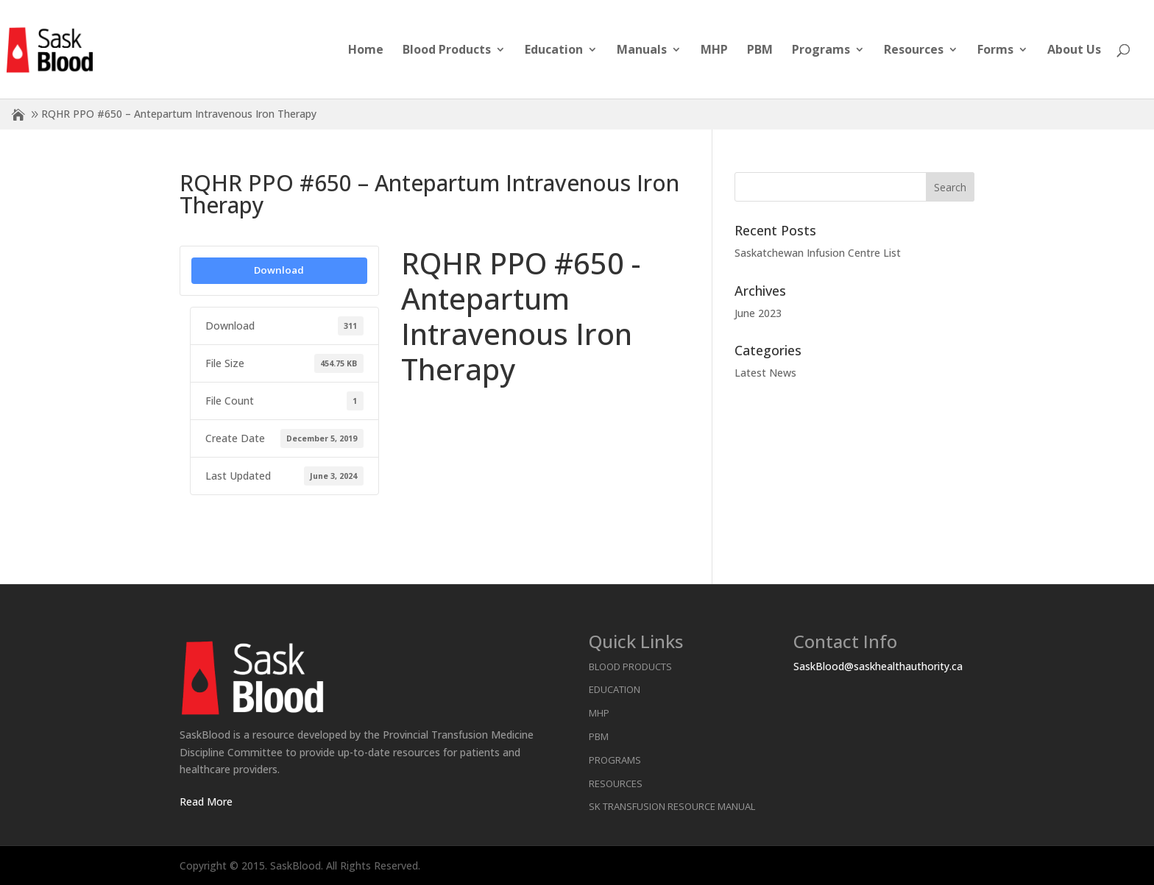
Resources (914, 50)
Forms (995, 50)
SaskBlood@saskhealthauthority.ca (878, 666)
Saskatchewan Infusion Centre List (817, 253)
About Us (1074, 50)
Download (279, 270)
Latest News (765, 373)
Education (554, 50)
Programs (821, 50)
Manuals (642, 50)
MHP (714, 50)
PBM (760, 50)
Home (365, 50)
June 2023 (758, 313)
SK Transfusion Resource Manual (672, 806)
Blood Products (447, 50)
